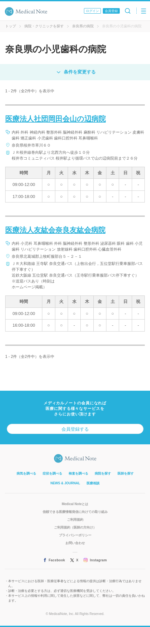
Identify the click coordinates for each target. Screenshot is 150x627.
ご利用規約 (75, 519)
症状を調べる (52, 473)
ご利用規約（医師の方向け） (75, 527)
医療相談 (93, 483)
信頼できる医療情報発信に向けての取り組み (75, 512)
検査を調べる (78, 473)
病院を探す (103, 473)
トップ (10, 26)
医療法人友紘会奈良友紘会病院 (55, 230)
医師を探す (125, 473)
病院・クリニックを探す (44, 26)
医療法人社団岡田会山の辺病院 (55, 119)
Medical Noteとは (75, 504)
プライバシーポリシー (75, 535)
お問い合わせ (75, 543)
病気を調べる (26, 473)
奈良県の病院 (83, 26)
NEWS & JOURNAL (65, 483)
